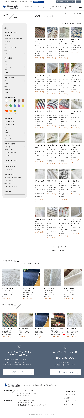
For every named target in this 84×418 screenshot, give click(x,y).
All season (8, 169)
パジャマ (7, 50)
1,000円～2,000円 (10, 152)
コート (7, 44)
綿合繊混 (7, 89)
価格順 (72, 23)
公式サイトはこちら (69, 1)
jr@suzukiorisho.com (26, 400)
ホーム (67, 13)
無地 (6, 61)
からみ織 (7, 135)
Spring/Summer (10, 163)
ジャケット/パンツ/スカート (13, 38)
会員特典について (38, 1)
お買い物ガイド (69, 391)
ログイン (78, 1)
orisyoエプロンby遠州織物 (13, 177)
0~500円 (7, 147)
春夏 (80, 13)
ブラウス (7, 35)
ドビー (7, 130)
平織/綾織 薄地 (9, 124)
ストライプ (8, 67)
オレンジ (10, 113)
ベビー (7, 53)
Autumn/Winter (10, 166)
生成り (11, 102)
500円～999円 (9, 149)
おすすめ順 (64, 23)
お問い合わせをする (65, 372)
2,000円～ (8, 155)
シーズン (74, 13)
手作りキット (9, 183)
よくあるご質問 (69, 394)
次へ (62, 246)
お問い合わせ (69, 404)
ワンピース (8, 41)
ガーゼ (7, 127)
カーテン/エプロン (10, 47)
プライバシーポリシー (72, 401)
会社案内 (67, 398)
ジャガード (8, 138)
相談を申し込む (18, 372)
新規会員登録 (60, 1)
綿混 (6, 86)
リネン (7, 83)
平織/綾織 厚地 (9, 121)
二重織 (7, 133)
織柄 (6, 70)
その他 (7, 72)
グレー (19, 102)
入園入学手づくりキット (12, 186)
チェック (7, 64)
